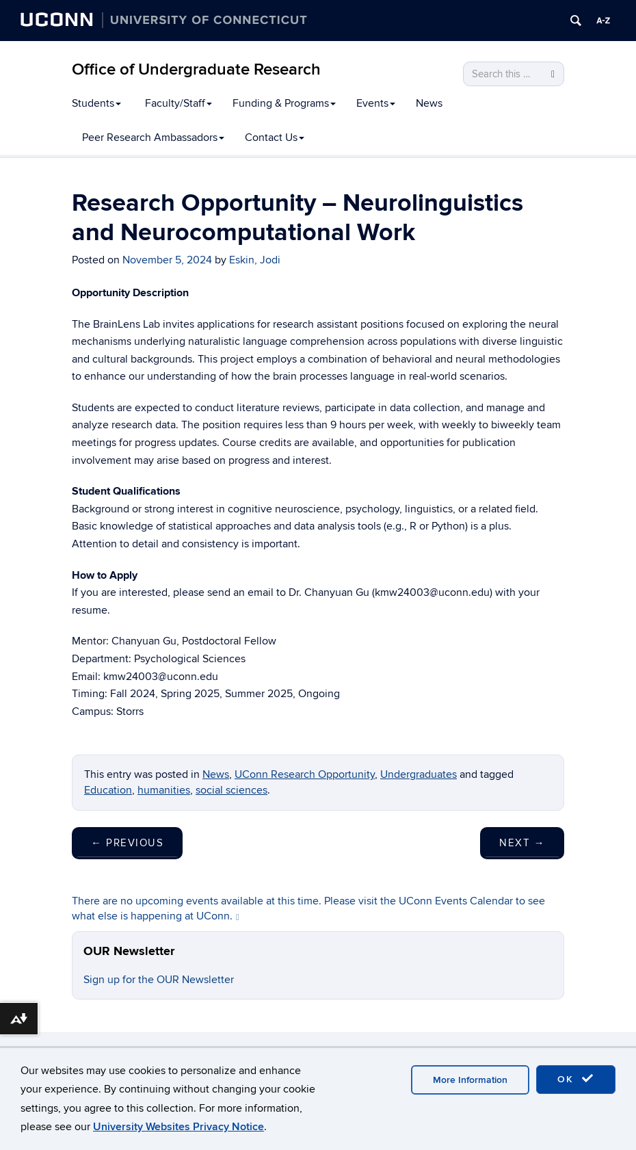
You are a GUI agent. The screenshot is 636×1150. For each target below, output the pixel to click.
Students (96, 103)
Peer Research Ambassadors (153, 137)
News (429, 103)
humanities (163, 790)
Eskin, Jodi (254, 260)
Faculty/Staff (178, 103)
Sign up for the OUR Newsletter (158, 979)
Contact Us (274, 137)
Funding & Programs (284, 103)
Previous (127, 843)
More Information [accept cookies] (470, 1080)
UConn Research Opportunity (305, 774)
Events (375, 103)
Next (522, 843)
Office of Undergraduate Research (196, 69)
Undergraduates (418, 774)
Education (108, 790)
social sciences (231, 790)
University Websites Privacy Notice (178, 1127)
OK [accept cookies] (575, 1079)
